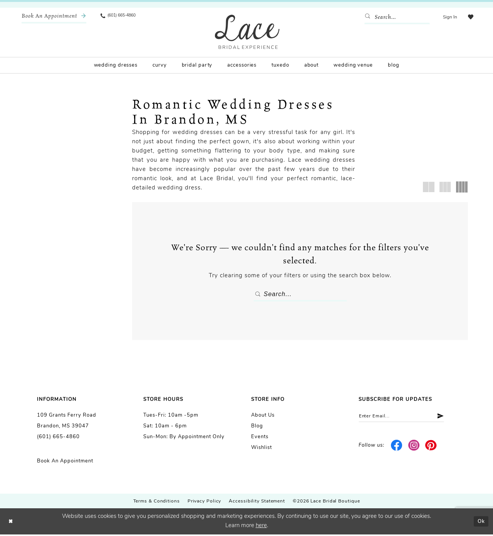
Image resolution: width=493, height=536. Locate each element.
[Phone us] (122, 17)
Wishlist (261, 449)
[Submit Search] (367, 17)
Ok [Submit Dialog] (480, 523)
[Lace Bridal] (247, 32)
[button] (448, 17)
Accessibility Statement (257, 503)
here (261, 527)
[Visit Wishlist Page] (469, 17)
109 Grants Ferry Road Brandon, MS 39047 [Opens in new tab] (66, 422)
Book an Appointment (65, 462)
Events (259, 438)
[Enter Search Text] (395, 17)
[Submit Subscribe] (449, 418)
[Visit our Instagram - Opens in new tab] (413, 449)
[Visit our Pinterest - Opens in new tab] (431, 449)
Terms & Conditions (156, 503)
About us (263, 416)
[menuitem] (54, 17)
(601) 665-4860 (58, 438)
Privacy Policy (204, 503)
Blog (257, 427)
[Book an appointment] (54, 17)
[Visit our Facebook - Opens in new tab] (397, 449)
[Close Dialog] (11, 523)
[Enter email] (407, 418)
